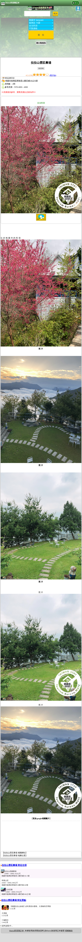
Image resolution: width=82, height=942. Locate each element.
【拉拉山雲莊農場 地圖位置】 (14, 855)
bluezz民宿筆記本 (10, 3)
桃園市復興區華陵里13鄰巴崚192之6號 (21, 81)
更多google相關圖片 (41, 818)
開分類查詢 (41, 43)
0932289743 (9, 78)
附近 (76, 3)
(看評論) (52, 75)
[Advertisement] (41, 51)
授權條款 (69, 931)
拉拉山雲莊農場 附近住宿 (14, 865)
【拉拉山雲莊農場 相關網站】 (14, 853)
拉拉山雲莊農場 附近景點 (13, 900)
